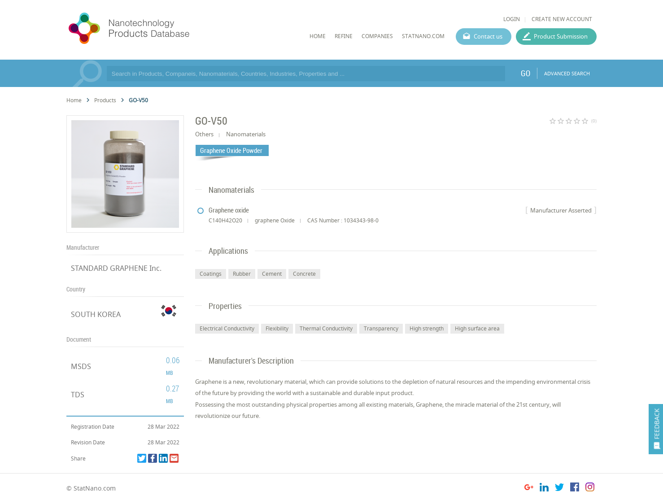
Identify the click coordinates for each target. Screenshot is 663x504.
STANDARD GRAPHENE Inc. (116, 268)
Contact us (488, 36)
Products (105, 100)
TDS (77, 395)
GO (525, 73)
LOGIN (511, 19)
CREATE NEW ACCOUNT (562, 19)
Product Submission (561, 36)
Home (74, 100)
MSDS (81, 366)
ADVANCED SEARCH (567, 73)
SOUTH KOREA (96, 314)
